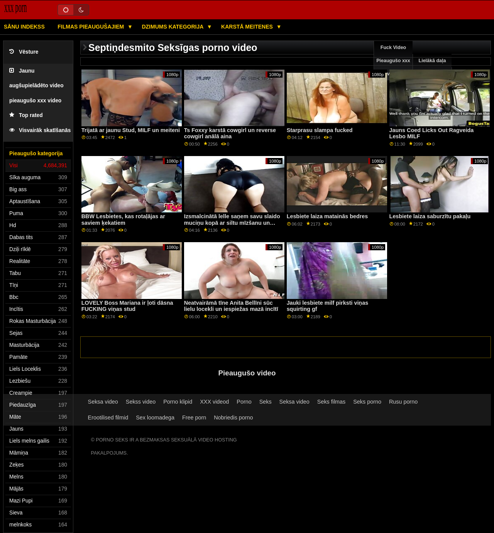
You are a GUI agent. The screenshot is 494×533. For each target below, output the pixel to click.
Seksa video (103, 402)
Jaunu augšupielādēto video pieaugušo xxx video (36, 86)
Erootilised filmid (108, 417)
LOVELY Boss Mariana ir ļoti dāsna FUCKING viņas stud (127, 306)
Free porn (194, 417)
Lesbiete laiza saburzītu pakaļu (430, 216)
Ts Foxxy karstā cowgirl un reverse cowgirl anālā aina (230, 133)
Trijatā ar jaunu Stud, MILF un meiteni (130, 130)
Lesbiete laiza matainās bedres (327, 216)
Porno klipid (177, 402)
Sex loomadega (155, 417)
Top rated (26, 115)
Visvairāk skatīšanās (40, 130)
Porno (244, 402)
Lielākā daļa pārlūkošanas (432, 67)
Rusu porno (403, 402)
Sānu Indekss (24, 27)
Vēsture (23, 52)
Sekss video (141, 402)
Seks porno (367, 402)
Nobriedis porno (233, 417)
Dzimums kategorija (173, 27)
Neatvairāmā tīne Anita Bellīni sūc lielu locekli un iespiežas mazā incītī (231, 306)
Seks (265, 402)
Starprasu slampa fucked (320, 130)
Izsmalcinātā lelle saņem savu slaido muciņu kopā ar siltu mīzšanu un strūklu (232, 222)
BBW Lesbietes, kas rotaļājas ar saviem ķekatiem (123, 219)
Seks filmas (331, 402)
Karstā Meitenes (247, 27)
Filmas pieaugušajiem (91, 27)
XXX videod (214, 402)
